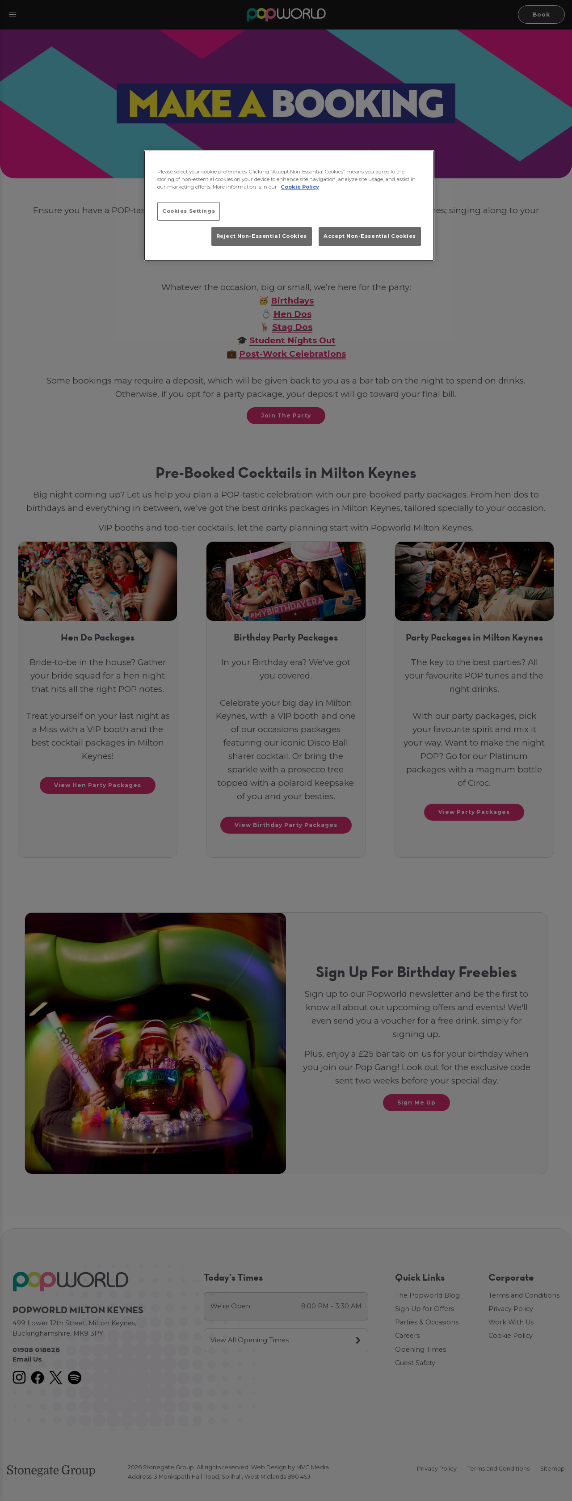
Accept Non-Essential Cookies (370, 236)
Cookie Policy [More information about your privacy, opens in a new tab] (300, 187)
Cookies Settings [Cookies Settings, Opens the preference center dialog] (188, 211)
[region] (289, 205)
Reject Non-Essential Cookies (261, 236)
